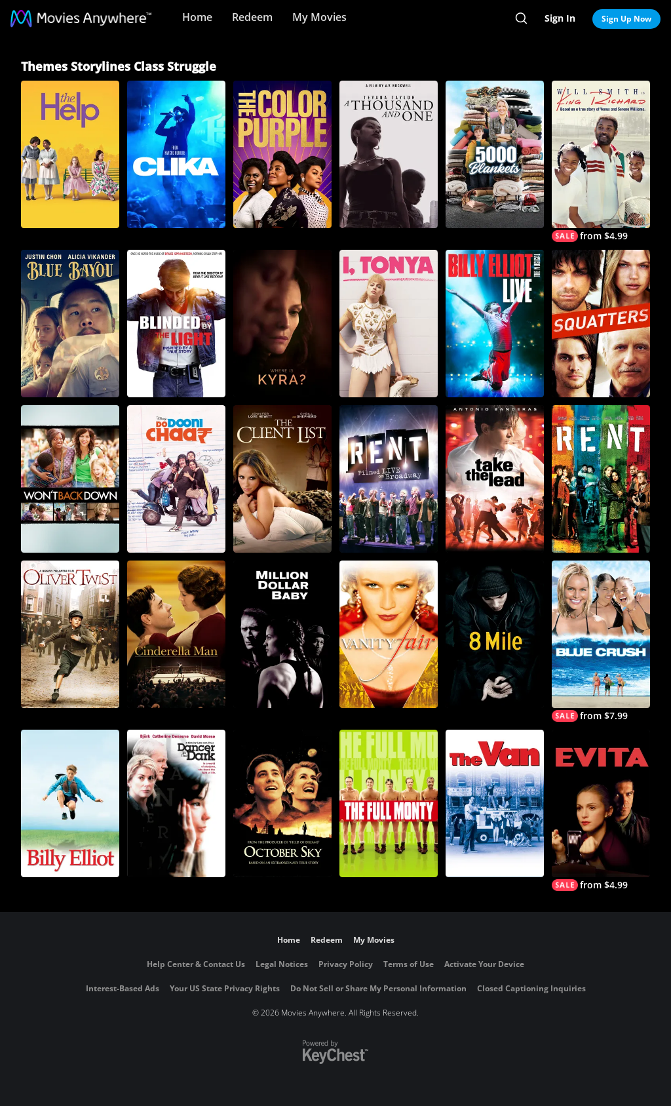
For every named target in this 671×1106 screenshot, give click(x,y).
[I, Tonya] (388, 323)
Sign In (560, 18)
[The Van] (495, 803)
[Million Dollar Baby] (282, 634)
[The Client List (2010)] (282, 479)
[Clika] (176, 154)
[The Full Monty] (388, 803)
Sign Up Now (626, 18)
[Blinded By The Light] (176, 323)
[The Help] (70, 154)
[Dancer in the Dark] (176, 803)
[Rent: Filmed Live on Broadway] (388, 479)
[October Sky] (282, 803)
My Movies (319, 17)
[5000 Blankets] (495, 154)
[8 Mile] (495, 634)
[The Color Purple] (282, 154)
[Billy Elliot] (70, 803)
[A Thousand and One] (388, 154)
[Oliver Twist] (70, 634)
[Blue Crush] (601, 641)
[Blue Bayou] (70, 323)
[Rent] (601, 479)
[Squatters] (601, 323)
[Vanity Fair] (388, 634)
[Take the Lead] (495, 479)
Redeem (252, 17)
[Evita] (601, 810)
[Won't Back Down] (70, 479)
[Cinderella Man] (176, 634)
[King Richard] (601, 161)
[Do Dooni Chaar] (176, 479)
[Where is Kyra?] (282, 323)
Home (197, 17)
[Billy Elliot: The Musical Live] (495, 323)
